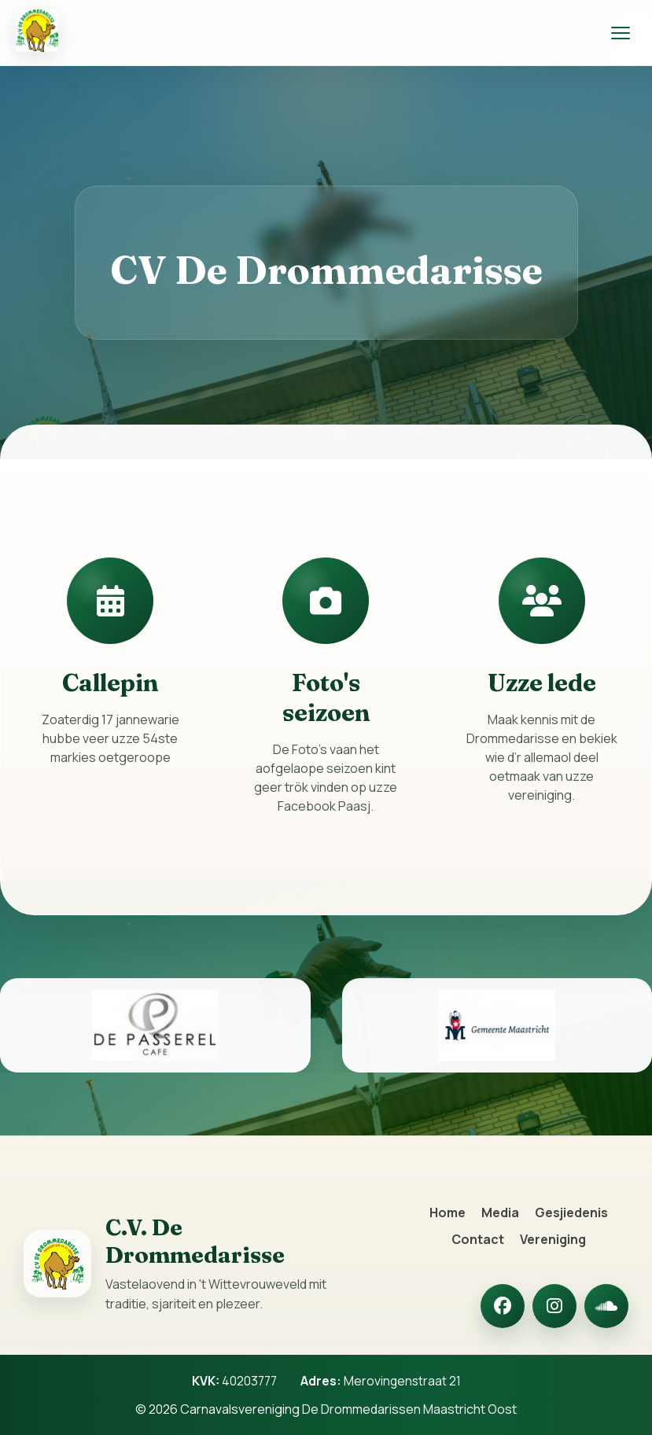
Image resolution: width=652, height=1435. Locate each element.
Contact (477, 1239)
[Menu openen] (620, 33)
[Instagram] (554, 1306)
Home (447, 1212)
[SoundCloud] (606, 1306)
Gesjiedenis (571, 1212)
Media (500, 1212)
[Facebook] (503, 1306)
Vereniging (553, 1239)
